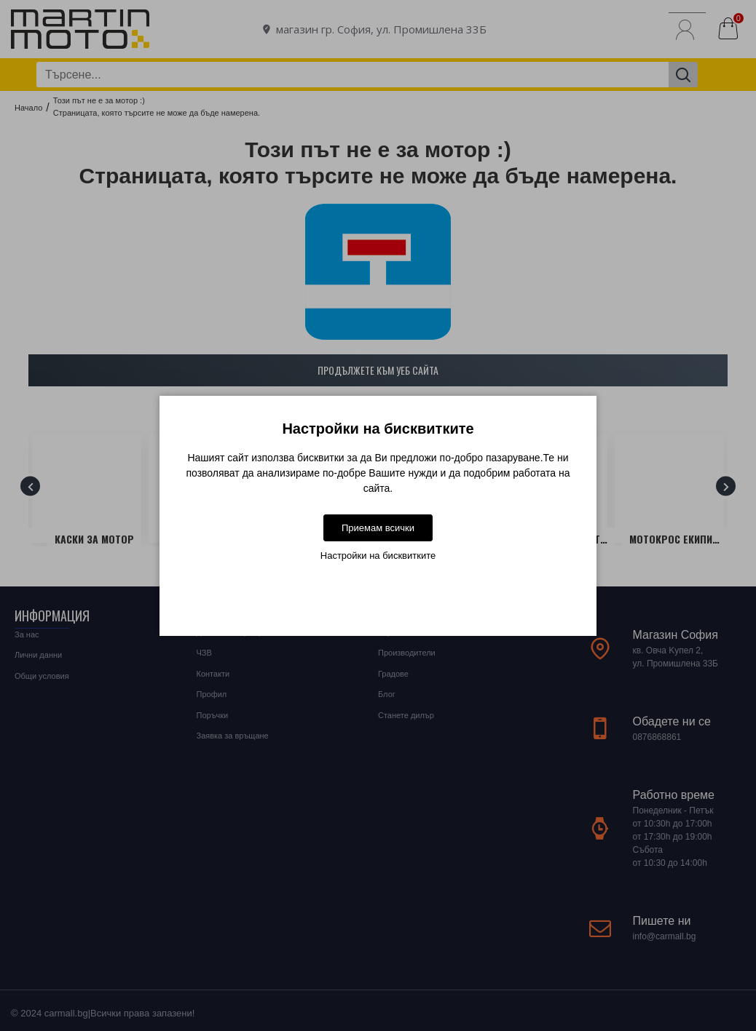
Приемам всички (378, 527)
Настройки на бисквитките (378, 555)
